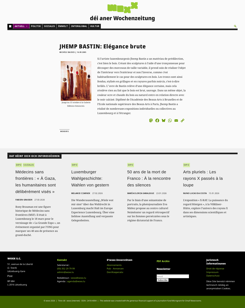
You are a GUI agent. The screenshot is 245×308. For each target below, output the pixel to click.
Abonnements (114, 265)
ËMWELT (63, 26)
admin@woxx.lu (65, 272)
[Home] (10, 26)
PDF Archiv (163, 261)
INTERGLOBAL (79, 26)
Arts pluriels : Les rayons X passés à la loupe (203, 178)
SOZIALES (49, 26)
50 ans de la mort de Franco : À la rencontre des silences (149, 178)
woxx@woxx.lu (78, 277)
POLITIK (36, 26)
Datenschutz (213, 275)
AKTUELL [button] (21, 26)
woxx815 (64, 131)
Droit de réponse (215, 268)
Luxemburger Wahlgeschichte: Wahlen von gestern (90, 178)
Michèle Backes (67, 52)
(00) (66, 268)
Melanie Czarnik (80, 193)
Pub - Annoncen (115, 268)
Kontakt (62, 260)
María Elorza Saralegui (140, 193)
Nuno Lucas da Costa (195, 193)
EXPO (19, 165)
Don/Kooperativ (115, 272)
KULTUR (94, 26)
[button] (235, 26)
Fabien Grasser (23, 199)
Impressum (212, 272)
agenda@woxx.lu (76, 281)
